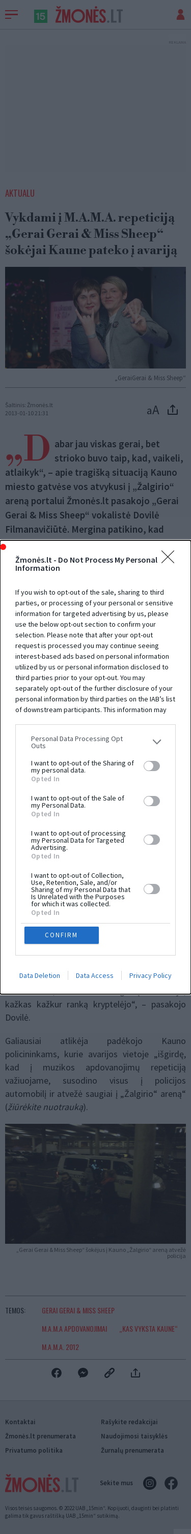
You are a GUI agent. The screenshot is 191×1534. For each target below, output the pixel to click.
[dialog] (95, 767)
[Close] (171, 644)
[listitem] (95, 826)
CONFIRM (61, 850)
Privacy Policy (150, 891)
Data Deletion (39, 891)
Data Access (95, 891)
